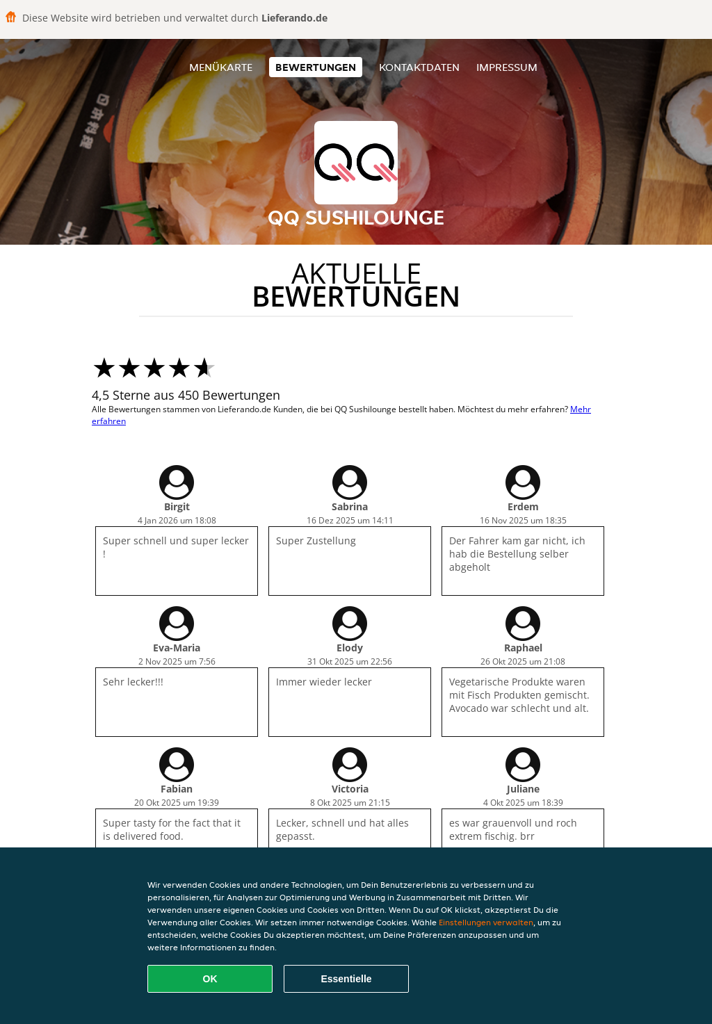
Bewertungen (315, 67)
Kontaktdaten (419, 67)
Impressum (506, 67)
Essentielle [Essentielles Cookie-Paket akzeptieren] (346, 978)
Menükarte (220, 67)
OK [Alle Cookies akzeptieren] (210, 978)
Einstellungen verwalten (486, 922)
